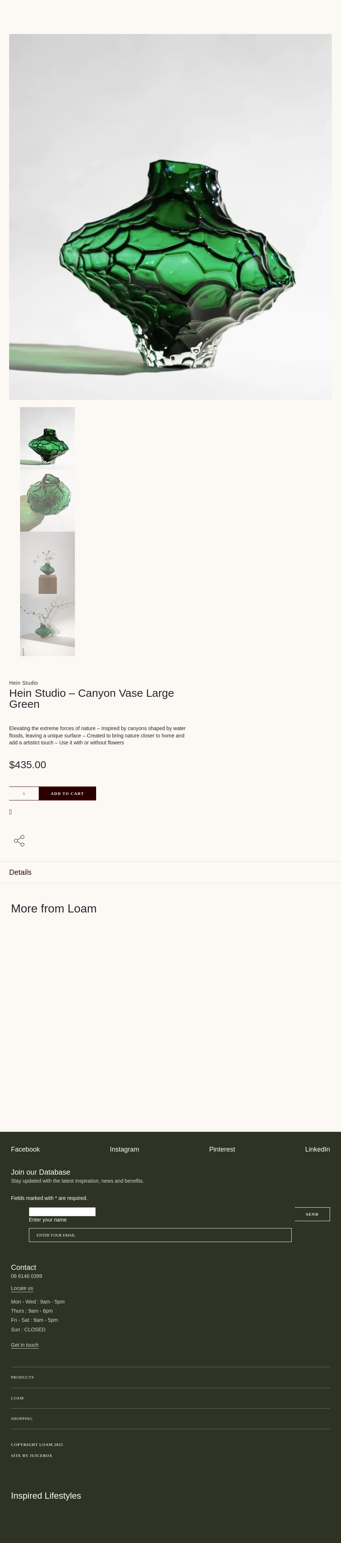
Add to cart (67, 793)
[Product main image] (170, 438)
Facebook (25, 1149)
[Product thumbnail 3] (170, 625)
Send (312, 1214)
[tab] (170, 872)
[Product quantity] (24, 793)
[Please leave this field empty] (62, 1212)
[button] (11, 811)
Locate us (22, 1288)
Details (20, 872)
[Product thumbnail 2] (170, 563)
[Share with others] (20, 841)
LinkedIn (317, 1149)
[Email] (160, 1235)
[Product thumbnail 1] (170, 500)
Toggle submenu (322, 1377)
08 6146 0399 (26, 1276)
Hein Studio (23, 683)
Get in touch (25, 1345)
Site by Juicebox (32, 1455)
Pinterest (222, 1149)
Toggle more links (324, 1455)
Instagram (124, 1149)
